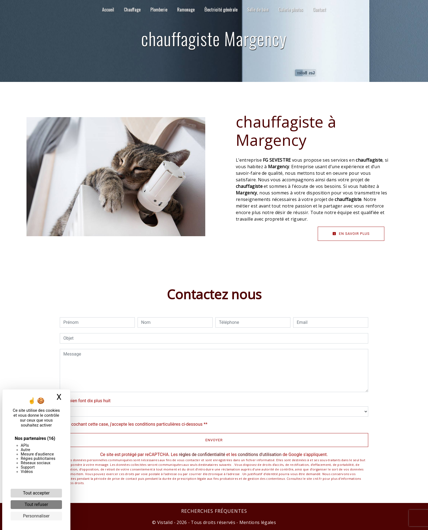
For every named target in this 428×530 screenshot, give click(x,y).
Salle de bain (258, 9)
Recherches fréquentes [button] (214, 511)
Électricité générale (220, 9)
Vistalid (165, 522)
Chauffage (132, 9)
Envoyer (214, 440)
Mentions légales (257, 522)
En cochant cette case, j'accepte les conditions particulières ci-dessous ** (136, 424)
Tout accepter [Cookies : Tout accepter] (36, 493)
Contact (319, 9)
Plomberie (158, 9)
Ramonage (186, 9)
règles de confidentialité (202, 454)
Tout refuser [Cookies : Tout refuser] (36, 504)
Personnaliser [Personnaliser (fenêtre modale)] (36, 516)
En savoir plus (351, 234)
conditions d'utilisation (259, 454)
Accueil (108, 9)
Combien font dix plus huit (85, 400)
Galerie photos (290, 9)
